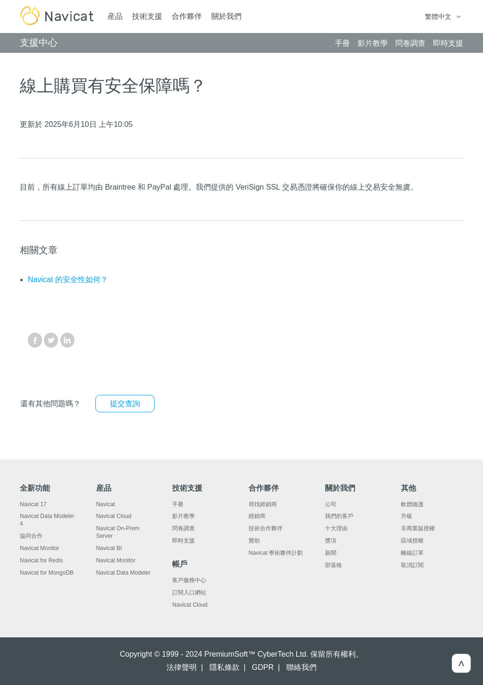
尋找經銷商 (263, 504)
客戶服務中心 (189, 580)
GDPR (263, 667)
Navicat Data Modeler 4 (47, 520)
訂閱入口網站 (189, 592)
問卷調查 (183, 528)
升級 (406, 516)
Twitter (51, 340)
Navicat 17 (33, 504)
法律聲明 (182, 667)
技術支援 (147, 16)
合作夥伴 (187, 16)
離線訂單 (412, 553)
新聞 (330, 553)
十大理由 (336, 528)
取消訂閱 (412, 565)
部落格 (333, 565)
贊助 (254, 540)
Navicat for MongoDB (47, 572)
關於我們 (226, 16)
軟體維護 (412, 504)
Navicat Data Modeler (123, 572)
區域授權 (412, 540)
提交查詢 (125, 403)
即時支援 (183, 540)
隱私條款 (224, 667)
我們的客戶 (339, 516)
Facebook (35, 340)
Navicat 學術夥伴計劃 (276, 553)
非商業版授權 (418, 528)
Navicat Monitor (39, 548)
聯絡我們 (301, 667)
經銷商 (257, 516)
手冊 (177, 504)
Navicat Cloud (114, 516)
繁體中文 (439, 16)
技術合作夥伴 (266, 528)
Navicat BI (109, 548)
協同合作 (31, 536)
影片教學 (183, 516)
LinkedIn (67, 340)
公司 (330, 504)
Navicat (105, 504)
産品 (115, 16)
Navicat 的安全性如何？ (68, 280)
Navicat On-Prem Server (118, 532)
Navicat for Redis (41, 560)
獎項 (330, 540)
